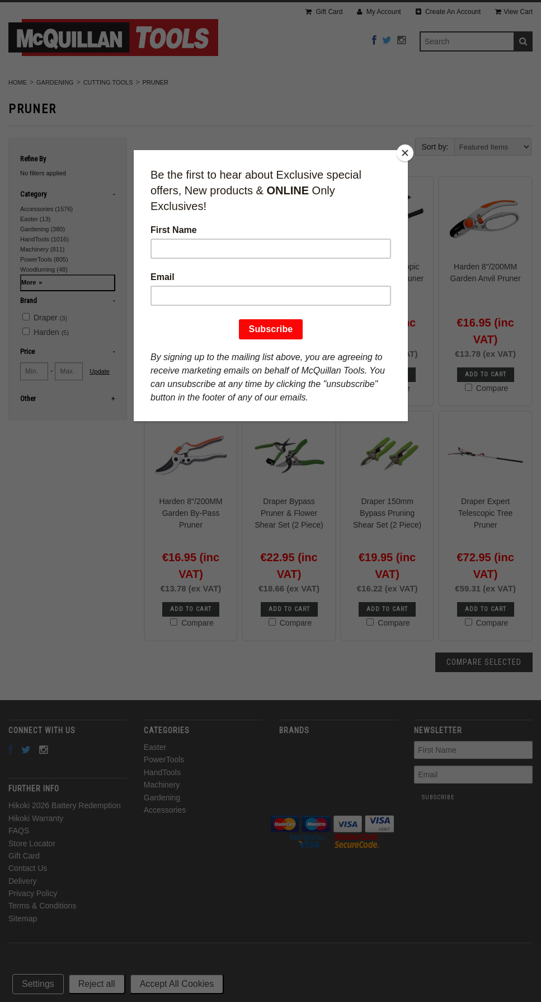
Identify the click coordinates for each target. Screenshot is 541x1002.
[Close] (405, 153)
